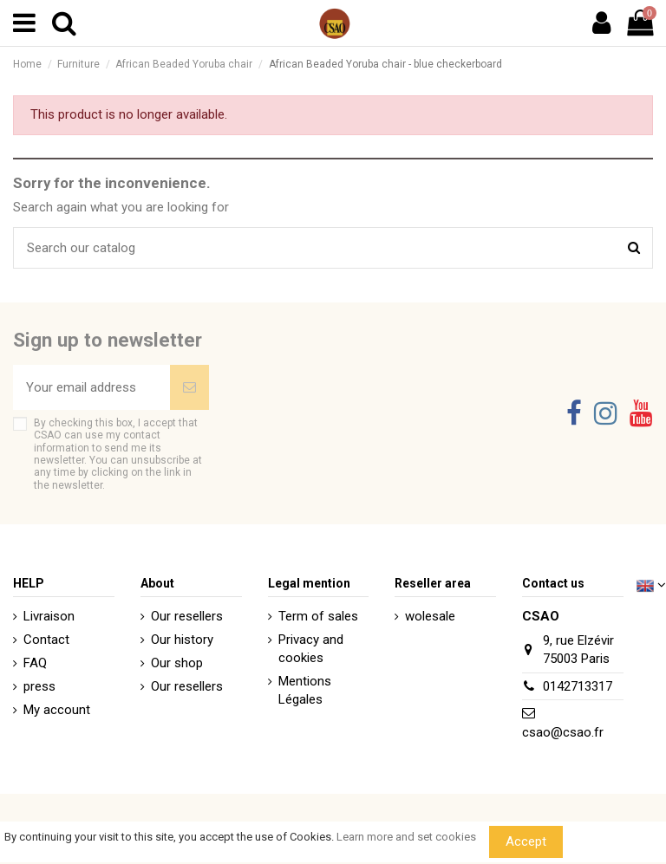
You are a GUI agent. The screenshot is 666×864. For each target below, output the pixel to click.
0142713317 (577, 686)
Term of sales (318, 616)
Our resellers (187, 616)
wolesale (430, 616)
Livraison (49, 616)
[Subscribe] (189, 388)
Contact (46, 639)
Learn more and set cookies (406, 836)
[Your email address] (91, 388)
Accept (526, 841)
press (39, 686)
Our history (182, 639)
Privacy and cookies (310, 649)
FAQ (35, 663)
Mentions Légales (304, 690)
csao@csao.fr (563, 732)
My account (56, 710)
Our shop (177, 663)
